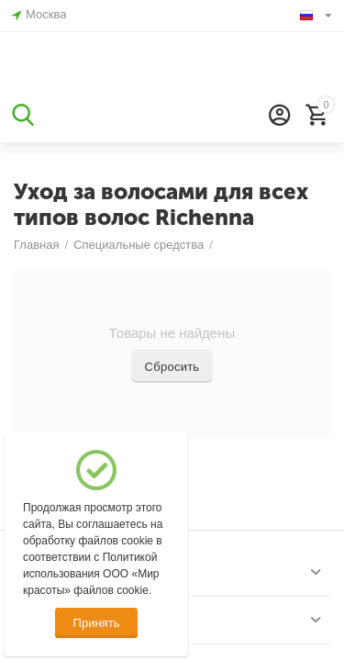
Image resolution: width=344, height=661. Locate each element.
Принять (96, 623)
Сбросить (172, 367)
